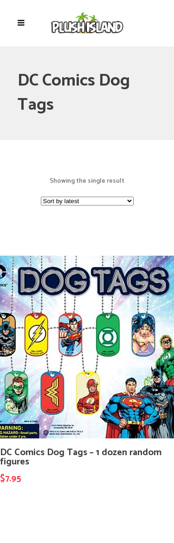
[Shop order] (87, 201)
